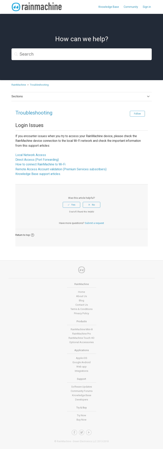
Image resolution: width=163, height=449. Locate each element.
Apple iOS (81, 358)
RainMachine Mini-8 (82, 329)
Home (81, 291)
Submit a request (94, 223)
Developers (81, 399)
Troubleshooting (39, 84)
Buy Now (81, 419)
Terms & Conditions (81, 309)
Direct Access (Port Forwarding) (37, 159)
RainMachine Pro (81, 333)
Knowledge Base (109, 6)
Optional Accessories (81, 342)
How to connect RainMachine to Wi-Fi (40, 164)
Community (131, 6)
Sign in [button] (147, 6)
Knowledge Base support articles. (38, 174)
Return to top (24, 234)
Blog (81, 300)
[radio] (71, 205)
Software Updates (81, 386)
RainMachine (18, 84)
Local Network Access (30, 155)
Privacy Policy (81, 313)
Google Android (81, 362)
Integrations (81, 370)
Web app (81, 366)
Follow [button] (137, 113)
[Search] (81, 54)
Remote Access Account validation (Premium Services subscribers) (61, 169)
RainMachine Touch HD (81, 337)
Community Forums (82, 391)
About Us (81, 296)
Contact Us (81, 304)
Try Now (81, 415)
